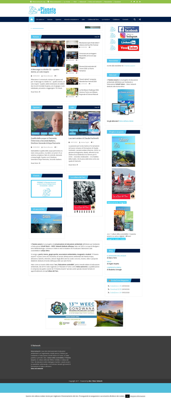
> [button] (92, 231)
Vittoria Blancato (51, 62)
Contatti (125, 19)
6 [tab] (86, 247)
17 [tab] (91, 248)
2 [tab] (77, 247)
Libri (83, 19)
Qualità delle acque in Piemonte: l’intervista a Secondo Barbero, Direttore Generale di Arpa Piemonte (45, 177)
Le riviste (67, 2)
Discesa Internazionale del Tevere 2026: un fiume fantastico (87, 105)
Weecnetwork (35, 367)
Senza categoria (53, 29)
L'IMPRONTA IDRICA (114, 267)
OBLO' (109, 262)
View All (97, 73)
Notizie (49, 19)
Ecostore (118, 2)
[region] (84, 232)
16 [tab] (89, 248)
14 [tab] (84, 248)
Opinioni (58, 19)
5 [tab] (84, 247)
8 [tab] (91, 247)
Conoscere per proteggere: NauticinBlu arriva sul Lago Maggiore (88, 92)
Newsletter (108, 2)
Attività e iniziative (70, 19)
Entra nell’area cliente (126, 121)
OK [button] (127, 396)
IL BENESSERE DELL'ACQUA (116, 256)
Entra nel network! (95, 2)
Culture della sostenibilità (55, 374)
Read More (35, 128)
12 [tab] (79, 248)
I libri (75, 2)
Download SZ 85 (115, 289)
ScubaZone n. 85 (115, 286)
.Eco (44, 374)
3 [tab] (79, 247)
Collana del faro (93, 19)
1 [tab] (74, 247)
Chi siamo (39, 19)
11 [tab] (77, 248)
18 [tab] (93, 248)
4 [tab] (82, 247)
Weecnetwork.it (55, 2)
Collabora (116, 19)
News (33, 101)
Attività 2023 (73, 167)
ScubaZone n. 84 (115, 292)
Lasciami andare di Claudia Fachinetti (84, 175)
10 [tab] (74, 248)
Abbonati (82, 2)
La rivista (105, 19)
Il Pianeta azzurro (129, 66)
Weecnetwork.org (38, 2)
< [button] (76, 231)
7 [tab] (89, 247)
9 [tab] (93, 247)
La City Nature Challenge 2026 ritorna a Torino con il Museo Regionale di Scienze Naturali (89, 129)
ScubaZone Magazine (120, 280)
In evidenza (35, 29)
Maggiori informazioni (137, 396)
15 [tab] (86, 248)
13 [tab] (82, 248)
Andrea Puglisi (85, 179)
